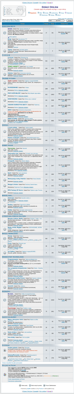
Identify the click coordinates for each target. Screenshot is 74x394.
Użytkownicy (53, 13)
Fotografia (11, 161)
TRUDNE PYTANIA (9, 78)
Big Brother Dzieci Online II (21, 360)
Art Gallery (11, 251)
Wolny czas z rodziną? (30, 99)
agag (36, 240)
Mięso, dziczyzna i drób (15, 319)
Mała (15, 170)
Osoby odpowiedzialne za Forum (16, 379)
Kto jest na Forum (9, 365)
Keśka (15, 240)
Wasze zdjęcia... (26, 161)
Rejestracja (44, 15)
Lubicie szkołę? (29, 127)
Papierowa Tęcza (18, 187)
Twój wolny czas (13, 153)
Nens (63, 43)
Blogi (9, 39)
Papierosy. (37, 104)
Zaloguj (51, 15)
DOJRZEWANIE (13, 87)
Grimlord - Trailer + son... (36, 218)
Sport (9, 173)
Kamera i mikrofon (36, 278)
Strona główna (13, 36)
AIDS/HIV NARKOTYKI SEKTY (17, 105)
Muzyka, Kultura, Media (15, 218)
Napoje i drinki (38, 341)
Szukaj (45, 13)
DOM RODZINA (13, 99)
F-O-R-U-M (6, 55)
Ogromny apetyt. (29, 118)
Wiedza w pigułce (13, 143)
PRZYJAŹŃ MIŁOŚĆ (14, 93)
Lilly (20, 240)
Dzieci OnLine (27, 2)
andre (63, 69)
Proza (10, 243)
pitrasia (63, 61)
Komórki (10, 286)
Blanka (16, 90)
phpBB (28, 388)
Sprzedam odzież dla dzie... (26, 210)
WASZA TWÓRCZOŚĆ (10, 233)
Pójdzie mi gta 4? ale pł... (36, 190)
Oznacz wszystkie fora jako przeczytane (12, 363)
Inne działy (11, 337)
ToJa (10, 240)
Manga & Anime (13, 184)
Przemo (41, 388)
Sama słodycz (12, 332)
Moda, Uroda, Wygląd (15, 227)
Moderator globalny (18, 63)
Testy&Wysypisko (13, 64)
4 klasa (27, 87)
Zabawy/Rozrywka (13, 355)
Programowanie (13, 259)
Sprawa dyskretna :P (25, 28)
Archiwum (6, 345)
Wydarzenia (12, 306)
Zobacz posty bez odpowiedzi (65, 18)
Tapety (10, 50)
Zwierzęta (11, 198)
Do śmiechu (20, 306)
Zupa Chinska (29, 325)
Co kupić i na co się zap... (32, 153)
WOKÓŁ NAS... (7, 195)
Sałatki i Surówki (29, 341)
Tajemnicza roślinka (25, 204)
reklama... (23, 286)
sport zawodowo (23, 173)
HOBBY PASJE (7, 145)
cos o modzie (29, 66)
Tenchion (25, 240)
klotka (63, 322)
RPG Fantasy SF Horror (15, 190)
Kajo (63, 51)
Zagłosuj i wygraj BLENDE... (32, 81)
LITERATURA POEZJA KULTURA (14, 216)
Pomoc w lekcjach (13, 137)
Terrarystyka (12, 202)
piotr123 (63, 272)
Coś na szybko (26, 337)
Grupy (61, 13)
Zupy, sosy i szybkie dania (15, 341)
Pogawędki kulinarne (33, 342)
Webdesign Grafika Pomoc (16, 278)
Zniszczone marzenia (25, 73)
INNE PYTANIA (12, 118)
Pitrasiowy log (24, 57)
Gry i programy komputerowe (17, 268)
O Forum (10, 57)
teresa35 (23, 370)
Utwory (11, 248)
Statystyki (68, 13)
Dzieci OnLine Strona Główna (10, 21)
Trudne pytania (12, 347)
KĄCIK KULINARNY (9, 317)
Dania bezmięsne (13, 325)
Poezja (10, 236)
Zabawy (10, 73)
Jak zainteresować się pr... (33, 137)
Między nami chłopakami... (16, 122)
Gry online (42, 2)
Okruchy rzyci (22, 243)
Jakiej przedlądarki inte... (31, 259)
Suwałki (35, 2)
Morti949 (63, 33)
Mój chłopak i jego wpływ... (34, 93)
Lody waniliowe (28, 332)
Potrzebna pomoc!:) (32, 355)
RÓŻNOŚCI (6, 291)
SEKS (10, 110)
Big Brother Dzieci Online (15, 359)
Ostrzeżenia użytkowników (14, 381)
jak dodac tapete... (24, 49)
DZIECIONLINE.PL (8, 26)
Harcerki (25, 148)
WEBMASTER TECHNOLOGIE (13, 257)
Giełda (10, 210)
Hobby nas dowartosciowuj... (28, 294)
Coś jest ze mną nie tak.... (25, 110)
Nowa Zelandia (37, 178)
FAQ (40, 13)
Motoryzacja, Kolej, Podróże (17, 179)
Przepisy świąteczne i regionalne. (17, 342)
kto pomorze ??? (23, 39)
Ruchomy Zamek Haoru (31, 184)
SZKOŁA (5, 125)
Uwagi (16, 248)
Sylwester (15, 47)
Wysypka (27, 347)
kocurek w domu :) (26, 198)
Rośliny (10, 204)
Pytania (21, 236)
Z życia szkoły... (13, 127)
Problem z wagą (27, 308)
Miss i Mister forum (28, 359)
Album (58, 15)
